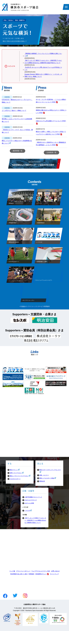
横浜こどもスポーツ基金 (45, 478)
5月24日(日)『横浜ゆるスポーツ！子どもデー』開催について (17, 101)
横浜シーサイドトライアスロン (18, 476)
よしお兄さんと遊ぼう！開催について (14, 110)
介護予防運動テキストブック (33, 497)
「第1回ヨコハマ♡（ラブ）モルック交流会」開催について (17, 131)
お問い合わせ (55, 571)
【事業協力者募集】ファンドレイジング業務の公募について (43, 55)
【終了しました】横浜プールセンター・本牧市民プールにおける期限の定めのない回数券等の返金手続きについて (43, 62)
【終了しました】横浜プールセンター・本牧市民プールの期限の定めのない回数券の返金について (35, 520)
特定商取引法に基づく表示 (19, 574)
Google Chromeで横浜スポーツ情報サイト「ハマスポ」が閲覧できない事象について (43, 75)
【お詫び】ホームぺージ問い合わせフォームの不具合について (43, 68)
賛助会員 (42, 481)
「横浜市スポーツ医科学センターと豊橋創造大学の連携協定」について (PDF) (51, 144)
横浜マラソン (13, 470)
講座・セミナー (44, 475)
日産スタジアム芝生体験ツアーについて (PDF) (51, 121)
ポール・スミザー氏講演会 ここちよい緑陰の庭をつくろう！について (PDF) (51, 101)
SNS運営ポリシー (41, 574)
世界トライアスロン (15, 473)
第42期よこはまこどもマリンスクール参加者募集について (17, 120)
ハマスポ (26, 510)
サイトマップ (54, 574)
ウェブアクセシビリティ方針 (40, 571)
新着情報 (7, 97)
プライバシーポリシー (23, 571)
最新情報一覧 (17, 151)
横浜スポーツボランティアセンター (49, 470)
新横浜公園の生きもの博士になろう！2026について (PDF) (51, 111)
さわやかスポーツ (15, 479)
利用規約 (31, 574)
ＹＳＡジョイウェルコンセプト (43, 280)
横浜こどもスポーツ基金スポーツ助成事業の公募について (17, 142)
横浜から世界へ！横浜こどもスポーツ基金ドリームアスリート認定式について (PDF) (51, 133)
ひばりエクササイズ (31, 500)
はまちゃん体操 (29, 503)
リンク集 (12, 571)
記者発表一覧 (51, 152)
